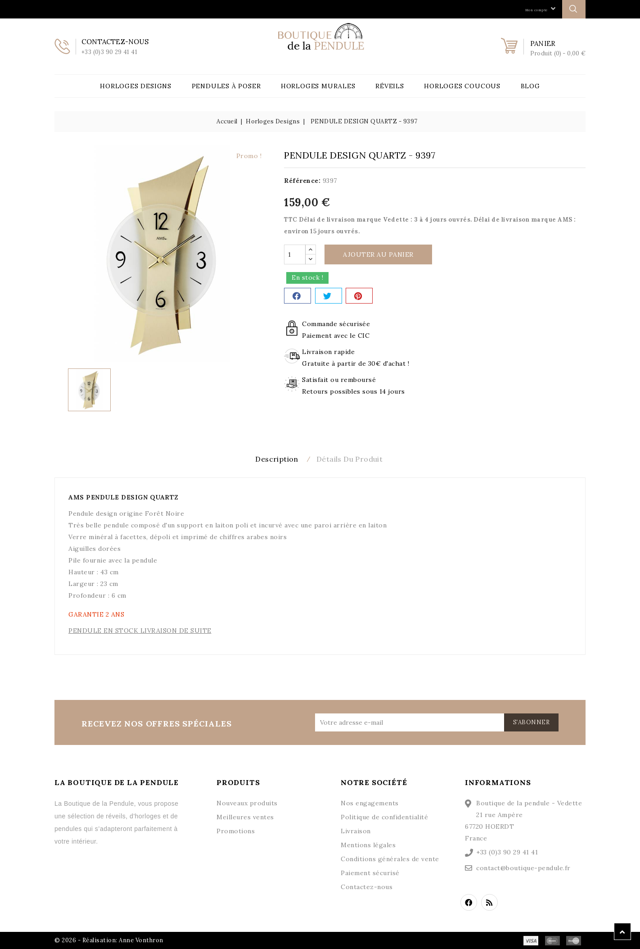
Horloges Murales (318, 86)
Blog (530, 86)
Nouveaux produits (247, 802)
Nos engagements (370, 802)
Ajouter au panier (378, 254)
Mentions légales (368, 844)
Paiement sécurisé (370, 872)
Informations (498, 781)
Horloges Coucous (462, 86)
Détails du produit (355, 458)
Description (271, 458)
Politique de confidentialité (384, 816)
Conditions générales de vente (390, 858)
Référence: (302, 181)
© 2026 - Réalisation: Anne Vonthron (108, 939)
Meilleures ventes (245, 816)
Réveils (389, 86)
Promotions (235, 830)
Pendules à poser (226, 86)
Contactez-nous (366, 886)
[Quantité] (295, 254)
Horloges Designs (135, 86)
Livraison (356, 830)
